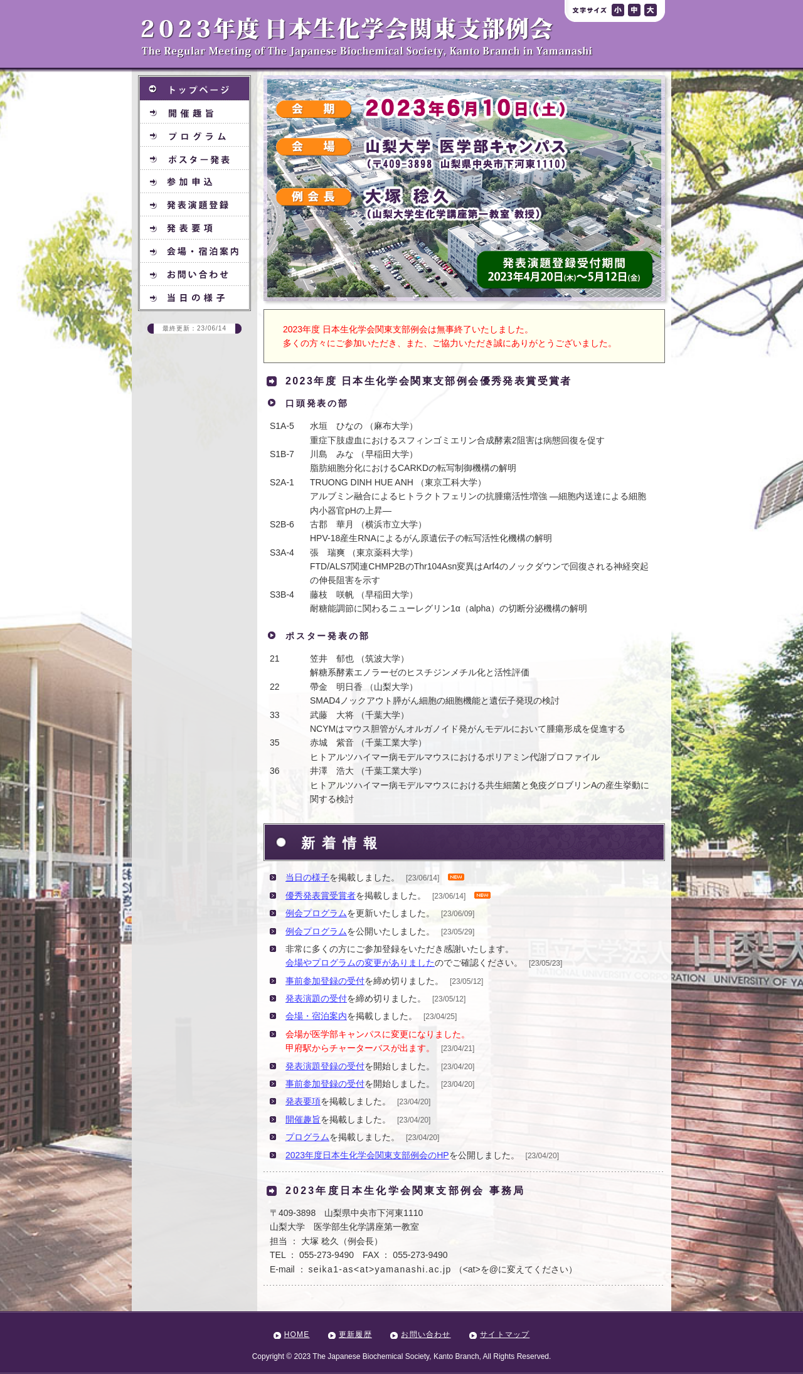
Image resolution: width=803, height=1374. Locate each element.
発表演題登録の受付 (324, 1066)
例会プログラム (316, 913)
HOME (297, 1334)
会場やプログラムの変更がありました (360, 963)
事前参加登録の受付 (324, 981)
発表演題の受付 (316, 998)
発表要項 (303, 1101)
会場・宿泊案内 (316, 1016)
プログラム (307, 1137)
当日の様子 (307, 877)
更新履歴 (355, 1334)
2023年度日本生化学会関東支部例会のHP (367, 1155)
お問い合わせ (425, 1334)
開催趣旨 (303, 1119)
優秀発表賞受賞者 (320, 895)
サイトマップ (504, 1334)
